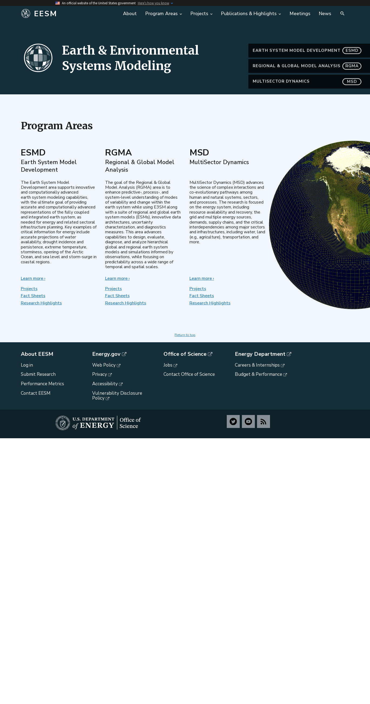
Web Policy (104, 365)
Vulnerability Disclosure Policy (117, 395)
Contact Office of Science (189, 374)
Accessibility (105, 384)
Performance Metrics (42, 384)
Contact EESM (36, 393)
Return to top (185, 335)
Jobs (168, 365)
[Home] (61, 13)
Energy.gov (106, 354)
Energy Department (260, 354)
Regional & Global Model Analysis (307, 80)
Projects (29, 289)
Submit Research (38, 374)
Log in (27, 365)
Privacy (99, 374)
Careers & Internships (257, 365)
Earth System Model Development (307, 64)
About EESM (37, 354)
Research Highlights (41, 303)
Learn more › (33, 278)
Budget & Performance (258, 374)
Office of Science (185, 354)
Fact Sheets (33, 296)
